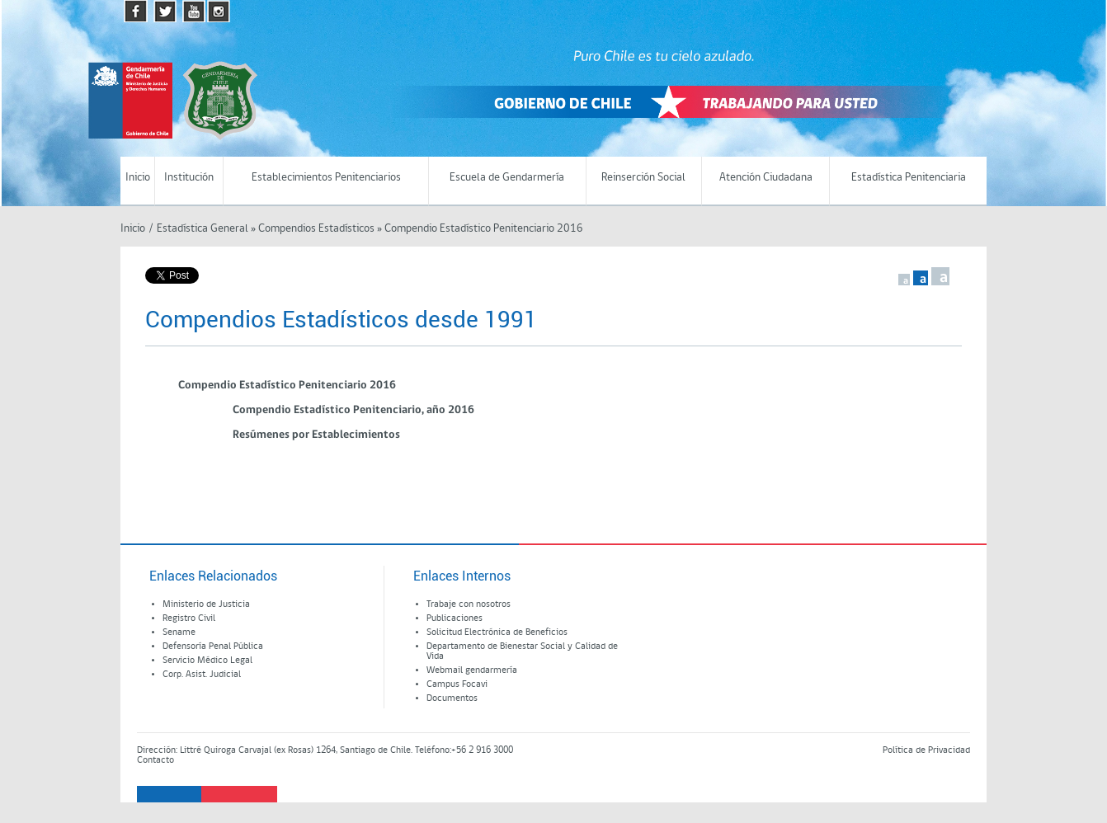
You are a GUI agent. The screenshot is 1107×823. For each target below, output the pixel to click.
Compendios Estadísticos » (320, 229)
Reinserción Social (643, 178)
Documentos (452, 698)
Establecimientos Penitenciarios (326, 178)
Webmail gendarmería (471, 670)
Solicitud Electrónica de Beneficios (497, 632)
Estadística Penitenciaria (908, 178)
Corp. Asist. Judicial (202, 675)
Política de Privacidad (926, 750)
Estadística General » (206, 229)
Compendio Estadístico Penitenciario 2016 (482, 229)
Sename (179, 632)
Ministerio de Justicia (206, 604)
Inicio (137, 178)
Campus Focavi (457, 684)
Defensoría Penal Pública (213, 646)
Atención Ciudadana (766, 178)
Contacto (155, 760)
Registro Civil (189, 618)
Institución (189, 178)
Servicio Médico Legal (207, 660)
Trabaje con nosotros (468, 604)
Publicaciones (454, 618)
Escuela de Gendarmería (507, 178)
